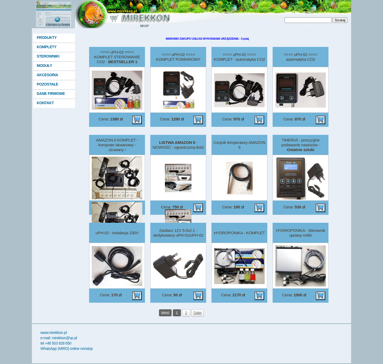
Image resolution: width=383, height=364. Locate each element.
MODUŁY (44, 65)
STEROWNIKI (48, 56)
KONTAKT (45, 103)
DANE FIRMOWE (51, 93)
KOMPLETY (46, 47)
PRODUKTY (47, 37)
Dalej (198, 313)
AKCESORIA (47, 75)
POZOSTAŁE (47, 84)
